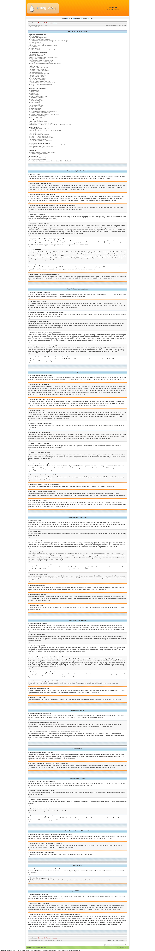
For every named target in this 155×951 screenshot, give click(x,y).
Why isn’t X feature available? (37, 159)
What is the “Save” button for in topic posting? (42, 83)
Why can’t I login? (34, 36)
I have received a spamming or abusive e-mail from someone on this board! (50, 124)
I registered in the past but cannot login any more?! (43, 45)
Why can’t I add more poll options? (39, 73)
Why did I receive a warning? (37, 80)
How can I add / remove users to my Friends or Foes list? (45, 130)
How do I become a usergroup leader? (40, 112)
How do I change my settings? (37, 54)
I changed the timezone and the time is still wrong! (43, 57)
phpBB (34, 947)
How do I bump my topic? (36, 86)
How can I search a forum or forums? (39, 134)
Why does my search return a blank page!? (41, 137)
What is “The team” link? (36, 117)
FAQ (91, 18)
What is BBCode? (34, 90)
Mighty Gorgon (124, 947)
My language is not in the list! (37, 59)
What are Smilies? (34, 93)
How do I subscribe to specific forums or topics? (42, 146)
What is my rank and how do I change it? (40, 62)
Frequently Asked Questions (47, 23)
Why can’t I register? (34, 48)
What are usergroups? (35, 109)
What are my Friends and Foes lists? (39, 129)
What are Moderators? (35, 108)
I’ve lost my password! (35, 42)
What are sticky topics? (35, 99)
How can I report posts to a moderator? (40, 81)
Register (77, 18)
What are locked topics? (36, 101)
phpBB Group (80, 896)
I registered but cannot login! (37, 44)
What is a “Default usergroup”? (37, 115)
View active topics (122, 25)
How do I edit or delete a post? (37, 69)
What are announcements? (36, 98)
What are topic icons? (35, 102)
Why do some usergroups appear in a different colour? (44, 114)
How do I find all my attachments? (38, 153)
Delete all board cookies (112, 940)
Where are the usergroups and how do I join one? (43, 111)
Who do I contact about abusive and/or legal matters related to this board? (50, 161)
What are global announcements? (38, 96)
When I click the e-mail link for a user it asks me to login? (45, 63)
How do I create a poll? (35, 72)
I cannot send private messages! (38, 121)
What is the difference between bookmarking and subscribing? (47, 145)
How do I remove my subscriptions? (39, 148)
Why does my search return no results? (40, 136)
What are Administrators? (36, 106)
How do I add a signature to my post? (39, 70)
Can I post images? (34, 94)
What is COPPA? (34, 47)
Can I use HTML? (34, 91)
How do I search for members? (37, 139)
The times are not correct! (36, 56)
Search (85, 18)
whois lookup (61, 918)
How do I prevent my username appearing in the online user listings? (48, 41)
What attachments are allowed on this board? (42, 152)
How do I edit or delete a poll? (37, 75)
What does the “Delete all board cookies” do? (42, 50)
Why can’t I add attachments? (37, 78)
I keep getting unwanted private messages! (41, 123)
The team (121, 940)
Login (64, 18)
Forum (70, 18)
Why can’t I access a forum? (37, 77)
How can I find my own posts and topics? (40, 140)
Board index (33, 23)
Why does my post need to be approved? (40, 84)
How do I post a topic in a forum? (38, 67)
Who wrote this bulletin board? (37, 158)
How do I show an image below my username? (42, 60)
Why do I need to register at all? (38, 38)
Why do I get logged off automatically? (40, 39)
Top (29, 180)
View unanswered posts (111, 25)
